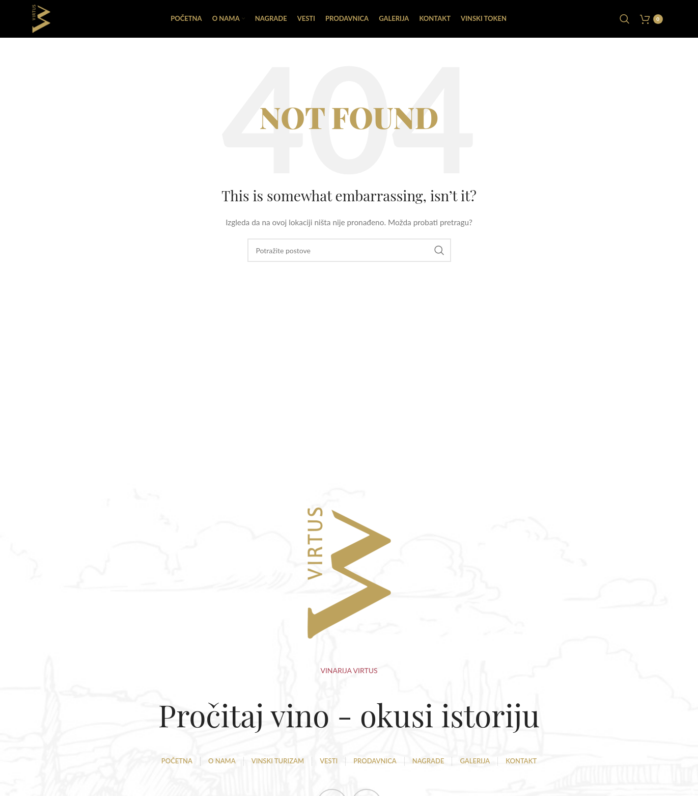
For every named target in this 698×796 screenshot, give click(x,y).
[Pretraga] (625, 20)
